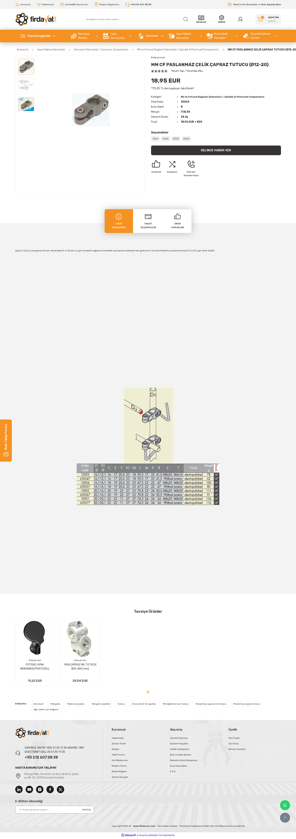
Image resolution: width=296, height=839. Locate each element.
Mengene (55, 705)
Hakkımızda (118, 739)
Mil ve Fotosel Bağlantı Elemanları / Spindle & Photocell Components (226, 97)
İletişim (115, 750)
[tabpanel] (35, 652)
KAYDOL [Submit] (86, 814)
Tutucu (121, 705)
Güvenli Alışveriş (178, 739)
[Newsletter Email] (54, 814)
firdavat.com (35, 660)
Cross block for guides (144, 705)
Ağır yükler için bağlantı (46, 710)
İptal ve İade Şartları (180, 756)
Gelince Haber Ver (216, 153)
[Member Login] (241, 19)
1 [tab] (148, 693)
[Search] (136, 19)
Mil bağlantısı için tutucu (176, 705)
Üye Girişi (233, 745)
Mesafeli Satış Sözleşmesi (183, 761)
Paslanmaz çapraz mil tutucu (211, 705)
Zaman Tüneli (119, 745)
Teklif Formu (118, 756)
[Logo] (35, 19)
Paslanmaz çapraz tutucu (246, 705)
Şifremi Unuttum (237, 750)
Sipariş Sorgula (120, 778)
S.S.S (173, 772)
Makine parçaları (76, 705)
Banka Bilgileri (119, 772)
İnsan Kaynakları (178, 767)
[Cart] (268, 19)
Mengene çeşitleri (101, 705)
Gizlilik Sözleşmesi (179, 750)
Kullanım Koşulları (179, 745)
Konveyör (39, 705)
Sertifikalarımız (120, 761)
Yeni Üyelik (234, 739)
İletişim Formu (119, 767)
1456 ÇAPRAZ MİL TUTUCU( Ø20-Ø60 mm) (80, 666)
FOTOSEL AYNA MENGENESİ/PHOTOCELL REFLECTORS (35, 666)
